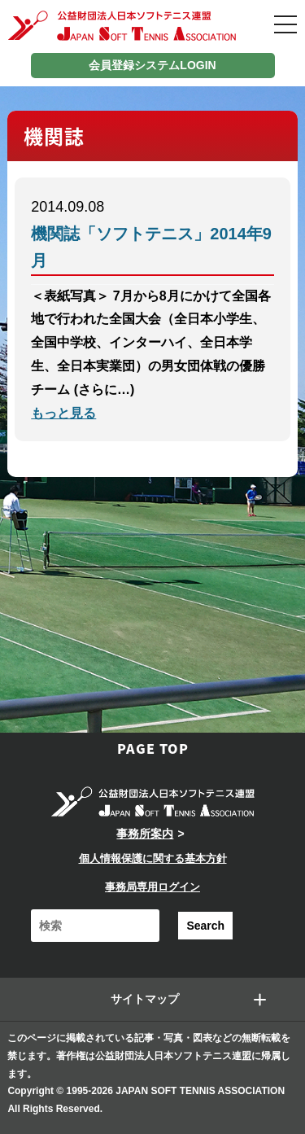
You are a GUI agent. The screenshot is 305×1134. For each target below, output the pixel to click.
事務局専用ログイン (152, 887)
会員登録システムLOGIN (152, 65)
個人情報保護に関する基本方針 (153, 858)
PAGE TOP (153, 748)
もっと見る (63, 413)
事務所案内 (144, 833)
